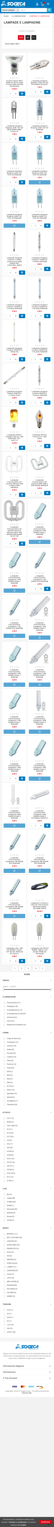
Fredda (11, 1202)
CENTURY (12, 1241)
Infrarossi (12, 1017)
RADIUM (12, 1285)
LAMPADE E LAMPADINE (22, 22)
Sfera (11, 1090)
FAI (9, 1256)
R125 (10, 1086)
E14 (10, 1133)
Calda (11, 1198)
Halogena (12, 1006)
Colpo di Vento (14, 1038)
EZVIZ (10, 1252)
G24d (10, 1151)
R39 (10, 1071)
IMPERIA (11, 1259)
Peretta (11, 1064)
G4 (9, 1140)
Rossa (10, 1216)
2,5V (10, 1310)
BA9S (10, 1122)
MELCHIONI (13, 1281)
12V (10, 1325)
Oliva (10, 1060)
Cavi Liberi (12, 1125)
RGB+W (11, 1213)
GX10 (10, 1166)
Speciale (12, 1093)
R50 (10, 1075)
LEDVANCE (12, 1270)
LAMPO (11, 1267)
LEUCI (10, 1274)
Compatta (12, 1042)
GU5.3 (10, 1159)
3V (9, 1314)
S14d (10, 1181)
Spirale (11, 1097)
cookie (23, 1525)
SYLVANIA (12, 1289)
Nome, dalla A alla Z (27, 44)
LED (11, 1021)
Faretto (11, 1046)
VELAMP (11, 1292)
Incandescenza (14, 1010)
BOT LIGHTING (14, 1237)
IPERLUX (12, 1263)
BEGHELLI (12, 1234)
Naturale (12, 1209)
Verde (10, 1220)
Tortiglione (12, 1101)
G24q (10, 1155)
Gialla (10, 1205)
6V (9, 1321)
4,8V (10, 1317)
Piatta (10, 1068)
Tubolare (12, 1104)
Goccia (11, 1053)
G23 (10, 1148)
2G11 (10, 1118)
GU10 (11, 1162)
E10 (9, 1129)
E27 (10, 1137)
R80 (10, 1082)
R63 (10, 1079)
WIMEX (11, 1296)
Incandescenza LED (16, 1014)
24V (10, 1328)
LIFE (10, 1278)
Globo (10, 1049)
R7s (10, 1177)
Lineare (11, 1057)
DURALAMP (13, 1245)
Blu (9, 1194)
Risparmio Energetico (16, 1025)
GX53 (10, 1170)
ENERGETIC (13, 1248)
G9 (10, 1144)
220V (11, 1332)
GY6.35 (11, 1173)
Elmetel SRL (27, 1393)
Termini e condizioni (18, 1522)
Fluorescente (14, 1003)
